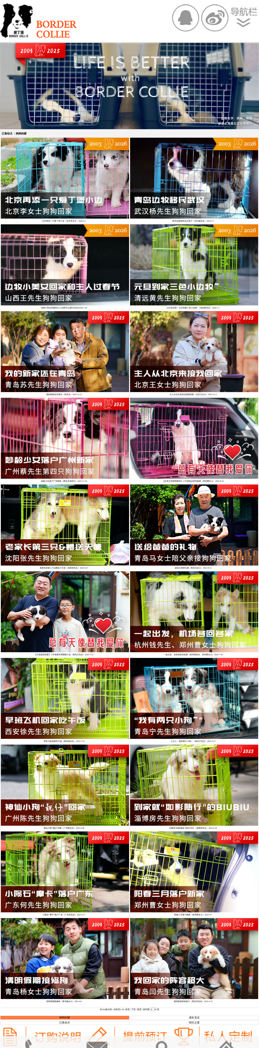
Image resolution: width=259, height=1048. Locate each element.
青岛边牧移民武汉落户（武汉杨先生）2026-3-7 (193, 221)
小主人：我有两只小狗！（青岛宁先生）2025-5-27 (193, 741)
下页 (133, 1009)
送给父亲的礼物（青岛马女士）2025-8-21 (193, 568)
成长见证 (194, 1017)
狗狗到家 (64, 1017)
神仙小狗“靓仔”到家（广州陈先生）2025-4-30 (64, 828)
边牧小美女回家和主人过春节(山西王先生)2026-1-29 (64, 308)
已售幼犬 (64, 1022)
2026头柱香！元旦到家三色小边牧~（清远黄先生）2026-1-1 (193, 308)
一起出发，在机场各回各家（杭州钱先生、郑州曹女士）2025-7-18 (193, 654)
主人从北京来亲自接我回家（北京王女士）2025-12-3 (193, 394)
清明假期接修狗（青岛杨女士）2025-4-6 (64, 1001)
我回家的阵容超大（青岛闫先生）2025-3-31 (193, 1001)
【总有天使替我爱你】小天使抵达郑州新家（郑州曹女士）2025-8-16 (193, 481)
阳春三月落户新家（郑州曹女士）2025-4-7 (193, 915)
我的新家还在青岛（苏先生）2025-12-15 (64, 394)
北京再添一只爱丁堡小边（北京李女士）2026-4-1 (64, 221)
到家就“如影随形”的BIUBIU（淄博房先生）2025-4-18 (193, 828)
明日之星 (194, 1022)
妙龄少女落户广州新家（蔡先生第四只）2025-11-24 (64, 481)
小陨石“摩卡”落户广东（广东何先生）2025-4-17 (64, 915)
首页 (127, 1009)
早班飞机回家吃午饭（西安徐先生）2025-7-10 (64, 741)
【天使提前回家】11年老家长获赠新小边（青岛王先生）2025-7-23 (64, 654)
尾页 (139, 1009)
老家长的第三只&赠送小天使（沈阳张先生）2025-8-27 (64, 568)
